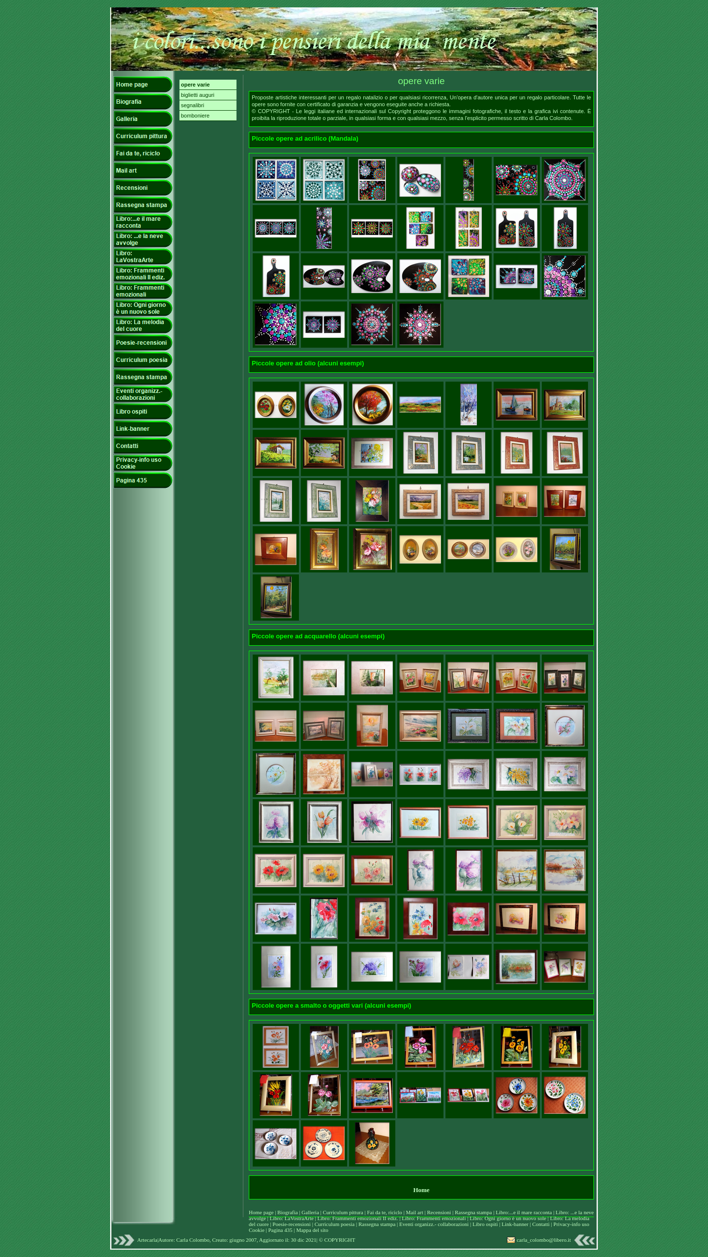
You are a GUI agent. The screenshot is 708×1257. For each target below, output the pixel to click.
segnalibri (192, 105)
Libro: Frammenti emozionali (434, 1218)
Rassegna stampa (474, 1212)
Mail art (414, 1212)
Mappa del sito (312, 1230)
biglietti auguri (197, 95)
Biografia (288, 1212)
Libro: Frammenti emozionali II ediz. (358, 1218)
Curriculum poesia (335, 1224)
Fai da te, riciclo (385, 1212)
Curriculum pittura (344, 1212)
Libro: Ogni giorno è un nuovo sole (509, 1218)
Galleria (310, 1212)
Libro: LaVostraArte (292, 1218)
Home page (261, 1212)
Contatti (541, 1224)
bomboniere (195, 116)
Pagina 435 (280, 1230)
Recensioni (439, 1212)
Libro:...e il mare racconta (524, 1212)
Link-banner (516, 1224)
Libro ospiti (485, 1224)
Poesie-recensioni (291, 1224)
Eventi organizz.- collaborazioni (434, 1224)
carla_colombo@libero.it (544, 1240)
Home (421, 1190)
